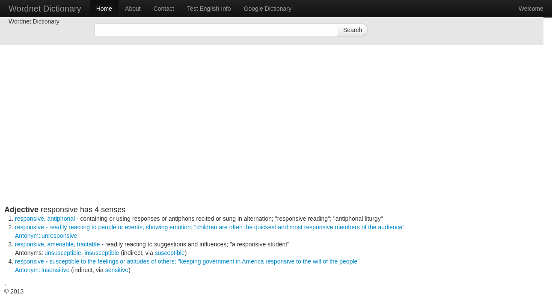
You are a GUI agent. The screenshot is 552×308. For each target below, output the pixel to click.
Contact (164, 8)
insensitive (55, 270)
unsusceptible (63, 252)
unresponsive (59, 235)
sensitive (116, 270)
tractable (88, 244)
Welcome (531, 8)
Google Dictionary (267, 8)
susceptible (170, 252)
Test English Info (209, 8)
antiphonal (61, 218)
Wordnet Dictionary (45, 8)
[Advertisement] (211, 145)
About (133, 8)
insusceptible (101, 252)
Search (352, 30)
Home (104, 8)
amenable (60, 244)
